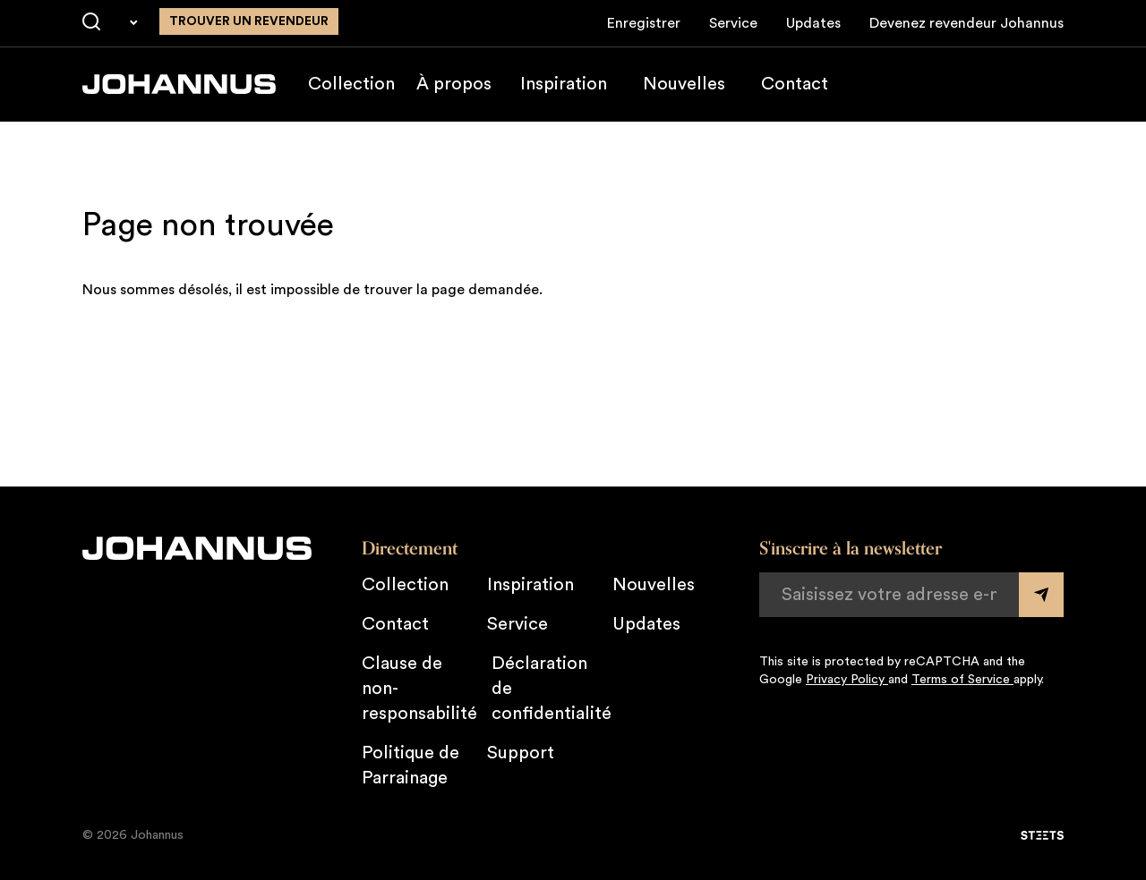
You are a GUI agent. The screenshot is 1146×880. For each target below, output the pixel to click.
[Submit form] (1041, 594)
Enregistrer (643, 23)
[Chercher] (91, 22)
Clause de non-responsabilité (419, 689)
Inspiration (563, 84)
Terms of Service (962, 679)
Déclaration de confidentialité (551, 689)
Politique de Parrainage (410, 765)
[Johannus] (179, 84)
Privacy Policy (847, 679)
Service (733, 23)
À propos (454, 84)
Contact (794, 84)
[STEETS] (1042, 835)
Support (520, 753)
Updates (813, 23)
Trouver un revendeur (249, 21)
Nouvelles (684, 84)
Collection (351, 84)
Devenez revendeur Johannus (966, 23)
